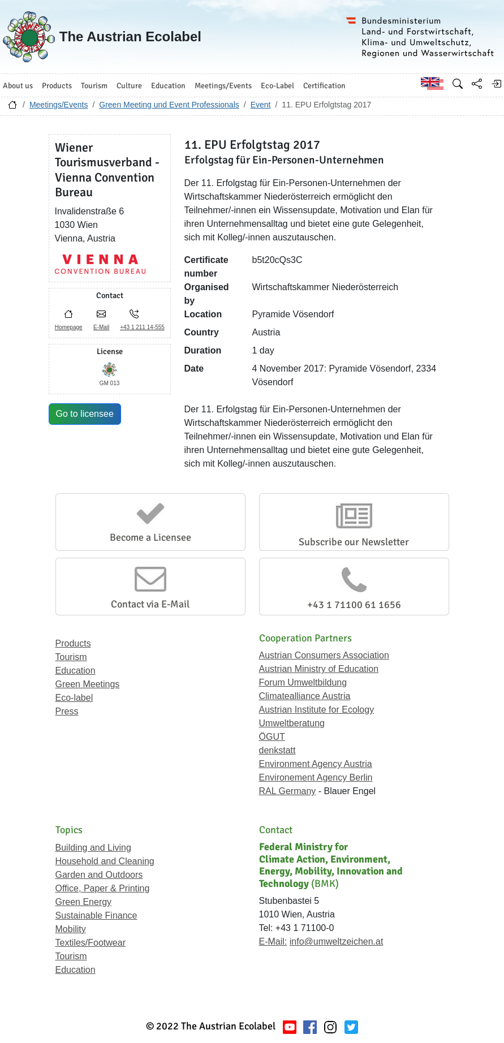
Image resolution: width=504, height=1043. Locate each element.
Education (75, 670)
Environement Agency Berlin (316, 777)
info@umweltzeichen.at (337, 941)
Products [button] (57, 85)
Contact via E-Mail (150, 604)
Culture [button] (129, 85)
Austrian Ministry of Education (319, 669)
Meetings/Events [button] (223, 85)
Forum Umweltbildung (303, 682)
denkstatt (277, 750)
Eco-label (74, 697)
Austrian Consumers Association (324, 655)
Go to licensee (85, 414)
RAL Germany (287, 791)
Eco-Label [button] (277, 85)
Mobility (70, 929)
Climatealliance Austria (305, 696)
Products (73, 643)
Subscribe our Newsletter (354, 542)
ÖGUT (272, 737)
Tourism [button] (94, 85)
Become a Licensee (150, 537)
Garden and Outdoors (99, 875)
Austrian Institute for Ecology (316, 709)
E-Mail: (273, 941)
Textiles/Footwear (90, 942)
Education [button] (168, 85)
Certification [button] (324, 85)
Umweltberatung (292, 723)
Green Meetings (87, 684)
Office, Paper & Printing (102, 888)
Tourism (71, 657)
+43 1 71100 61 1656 (354, 604)
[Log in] (496, 84)
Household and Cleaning (104, 861)
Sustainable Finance (96, 915)
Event (261, 104)
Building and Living (93, 847)
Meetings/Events (58, 104)
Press (67, 711)
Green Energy (83, 902)
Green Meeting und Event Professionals (169, 104)
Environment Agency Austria (315, 764)
